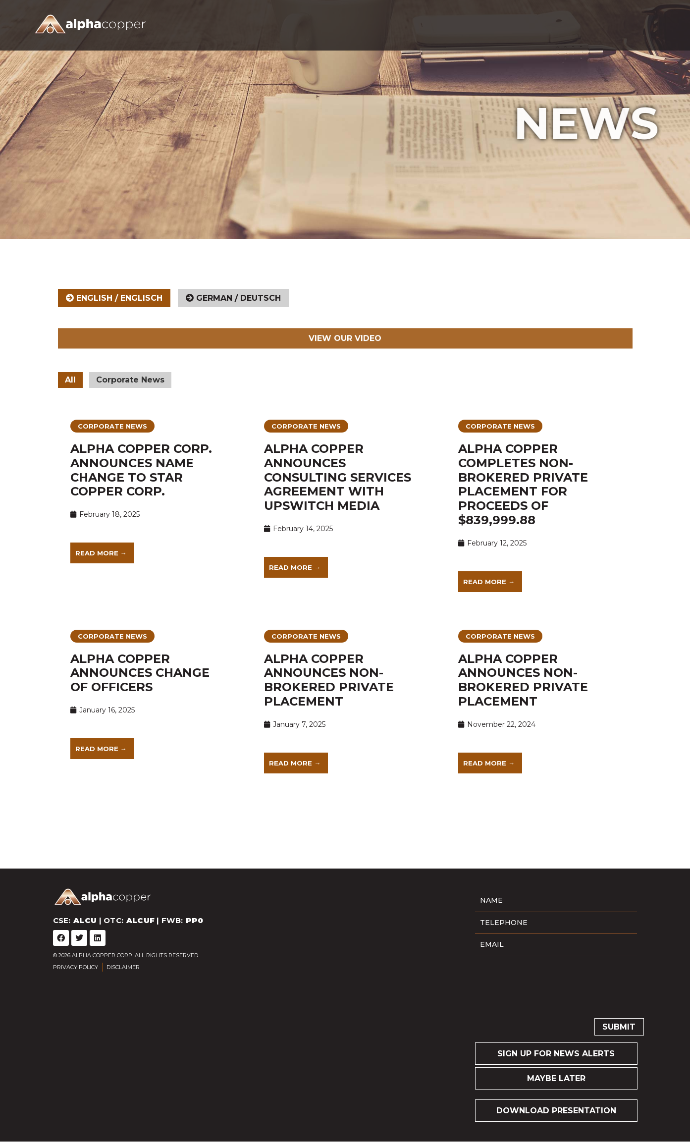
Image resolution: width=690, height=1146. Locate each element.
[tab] (114, 309)
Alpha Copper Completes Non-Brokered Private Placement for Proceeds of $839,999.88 (523, 496)
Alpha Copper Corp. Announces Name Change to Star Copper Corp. (141, 481)
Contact (564, 23)
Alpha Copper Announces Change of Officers (140, 684)
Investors (478, 23)
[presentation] (550, 994)
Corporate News (130, 391)
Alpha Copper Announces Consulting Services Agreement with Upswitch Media (337, 488)
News (522, 23)
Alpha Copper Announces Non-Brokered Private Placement (329, 690)
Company (364, 23)
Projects (420, 23)
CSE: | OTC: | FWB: (201, 24)
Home (323, 23)
